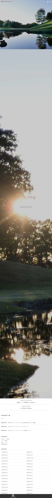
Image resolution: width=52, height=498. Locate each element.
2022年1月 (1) (29, 333)
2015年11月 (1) (5, 418)
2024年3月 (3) (5, 300)
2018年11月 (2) (29, 374)
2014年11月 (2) (29, 432)
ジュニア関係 (4, 260)
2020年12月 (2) (5, 350)
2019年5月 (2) (29, 368)
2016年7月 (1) (29, 406)
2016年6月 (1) (5, 409)
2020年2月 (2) (29, 359)
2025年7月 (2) (5, 283)
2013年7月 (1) (5, 453)
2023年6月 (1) (5, 312)
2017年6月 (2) (5, 394)
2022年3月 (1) (29, 330)
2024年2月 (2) (29, 300)
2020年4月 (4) (5, 359)
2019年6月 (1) (5, 368)
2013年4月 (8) (5, 456)
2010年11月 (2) (29, 491)
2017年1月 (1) (29, 400)
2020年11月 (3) (29, 350)
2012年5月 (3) (5, 471)
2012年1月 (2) (5, 477)
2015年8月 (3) (5, 421)
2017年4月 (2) (5, 397)
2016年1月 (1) (5, 415)
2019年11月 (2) (5, 362)
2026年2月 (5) (5, 274)
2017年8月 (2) (29, 391)
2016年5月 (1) (29, 409)
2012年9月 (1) (5, 465)
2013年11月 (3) (29, 447)
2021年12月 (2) (5, 336)
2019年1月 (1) (29, 371)
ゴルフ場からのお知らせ (26, 226)
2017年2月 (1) (5, 400)
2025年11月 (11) (30, 277)
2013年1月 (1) (5, 459)
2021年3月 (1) (29, 347)
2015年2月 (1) (5, 430)
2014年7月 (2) (29, 438)
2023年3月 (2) (29, 315)
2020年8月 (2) (29, 353)
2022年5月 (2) (29, 327)
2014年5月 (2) (29, 441)
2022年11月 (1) (29, 321)
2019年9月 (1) (5, 365)
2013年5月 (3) (29, 453)
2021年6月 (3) (5, 344)
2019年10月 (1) (29, 362)
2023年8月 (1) (5, 309)
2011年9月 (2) (5, 482)
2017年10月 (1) (5, 391)
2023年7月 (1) (29, 309)
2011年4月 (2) (29, 485)
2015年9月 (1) (29, 418)
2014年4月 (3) (5, 444)
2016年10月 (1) (29, 403)
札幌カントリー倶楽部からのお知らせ (26, 220)
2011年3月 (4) (5, 488)
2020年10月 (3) (5, 353)
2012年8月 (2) (29, 465)
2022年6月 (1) (5, 327)
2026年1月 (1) (29, 274)
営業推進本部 (4, 263)
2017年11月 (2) (29, 388)
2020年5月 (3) (29, 356)
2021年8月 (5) (5, 341)
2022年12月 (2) (5, 321)
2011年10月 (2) (29, 479)
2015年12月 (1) (29, 415)
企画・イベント (4, 261)
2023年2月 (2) (5, 318)
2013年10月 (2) (5, 450)
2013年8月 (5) (29, 450)
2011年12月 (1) (29, 477)
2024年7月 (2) (5, 294)
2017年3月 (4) (29, 397)
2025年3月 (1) (5, 286)
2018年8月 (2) (5, 380)
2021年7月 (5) (29, 341)
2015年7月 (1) (29, 421)
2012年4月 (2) (29, 471)
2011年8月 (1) (29, 482)
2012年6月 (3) (29, 468)
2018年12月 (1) (5, 374)
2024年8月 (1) (29, 291)
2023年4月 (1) (5, 315)
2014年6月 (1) (5, 441)
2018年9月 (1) (29, 377)
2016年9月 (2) (5, 406)
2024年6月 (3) (29, 294)
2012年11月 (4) (5, 462)
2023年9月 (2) (29, 306)
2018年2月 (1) (29, 385)
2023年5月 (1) (29, 312)
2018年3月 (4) (5, 385)
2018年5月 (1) (5, 383)
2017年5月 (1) (29, 394)
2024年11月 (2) (29, 289)
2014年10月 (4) (5, 435)
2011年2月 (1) (29, 488)
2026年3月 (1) (29, 271)
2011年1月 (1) (5, 491)
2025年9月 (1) (29, 280)
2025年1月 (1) (5, 289)
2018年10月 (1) (5, 377)
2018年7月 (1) (29, 380)
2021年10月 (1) (5, 338)
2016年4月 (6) (5, 412)
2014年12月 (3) (5, 432)
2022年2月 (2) (5, 333)
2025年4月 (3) (29, 283)
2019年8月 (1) (29, 365)
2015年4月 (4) (5, 427)
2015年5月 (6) (29, 424)
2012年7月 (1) (5, 468)
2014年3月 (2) (29, 444)
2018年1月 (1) (5, 388)
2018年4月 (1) (29, 383)
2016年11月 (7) (5, 403)
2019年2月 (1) (5, 371)
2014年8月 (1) (5, 438)
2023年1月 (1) (29, 318)
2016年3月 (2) (29, 412)
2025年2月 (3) (29, 286)
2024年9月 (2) (5, 291)
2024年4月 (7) (29, 297)
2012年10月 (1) (29, 462)
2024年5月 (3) (5, 297)
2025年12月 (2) (5, 277)
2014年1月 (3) (5, 447)
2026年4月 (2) (5, 271)
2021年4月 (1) (5, 347)
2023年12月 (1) (29, 303)
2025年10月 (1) (5, 280)
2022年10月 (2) (5, 324)
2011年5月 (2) (5, 485)
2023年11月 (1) (5, 306)
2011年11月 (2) (5, 479)
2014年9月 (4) (29, 435)
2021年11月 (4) (29, 336)
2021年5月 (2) (29, 344)
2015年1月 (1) (29, 430)
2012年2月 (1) (29, 474)
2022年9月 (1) (29, 324)
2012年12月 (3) (29, 459)
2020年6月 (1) (5, 356)
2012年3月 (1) (5, 474)
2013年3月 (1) (29, 456)
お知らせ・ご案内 (5, 258)
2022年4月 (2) (5, 330)
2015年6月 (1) (5, 424)
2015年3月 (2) (29, 427)
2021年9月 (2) (29, 338)
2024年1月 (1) (5, 303)
